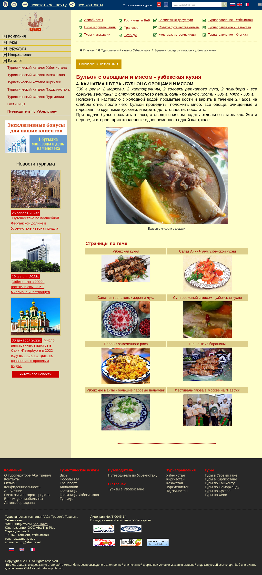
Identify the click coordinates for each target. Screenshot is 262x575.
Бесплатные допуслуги (176, 20)
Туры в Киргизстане (221, 479)
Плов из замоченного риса (126, 344)
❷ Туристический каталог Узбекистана (124, 50)
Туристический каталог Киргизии (34, 82)
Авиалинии (69, 487)
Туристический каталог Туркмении (35, 97)
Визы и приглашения (100, 27)
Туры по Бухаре (218, 491)
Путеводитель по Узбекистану (32, 111)
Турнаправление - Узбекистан (230, 20)
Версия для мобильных (23, 499)
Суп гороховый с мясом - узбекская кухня (207, 298)
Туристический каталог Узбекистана (37, 67)
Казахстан (174, 483)
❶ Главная (87, 50)
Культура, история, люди (177, 34)
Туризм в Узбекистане (126, 489)
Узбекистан (175, 475)
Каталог (12, 60)
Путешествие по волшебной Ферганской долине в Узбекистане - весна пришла (35, 223)
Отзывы (10, 483)
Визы (64, 475)
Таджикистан (177, 491)
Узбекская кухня (125, 251)
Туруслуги (14, 48)
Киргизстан (175, 479)
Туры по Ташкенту (220, 483)
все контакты (90, 4)
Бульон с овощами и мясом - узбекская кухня (185, 50)
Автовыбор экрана (19, 503)
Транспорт (132, 27)
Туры (9, 42)
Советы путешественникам (179, 27)
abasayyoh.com (53, 568)
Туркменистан (177, 487)
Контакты (12, 479)
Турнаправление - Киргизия (228, 34)
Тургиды (130, 35)
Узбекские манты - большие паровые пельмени (126, 390)
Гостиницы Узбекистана (79, 495)
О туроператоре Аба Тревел (27, 475)
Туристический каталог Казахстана (36, 75)
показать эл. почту (48, 4)
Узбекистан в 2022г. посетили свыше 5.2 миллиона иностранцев (30, 287)
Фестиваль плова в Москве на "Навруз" (207, 390)
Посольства (69, 479)
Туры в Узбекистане (221, 475)
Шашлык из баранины (207, 344)
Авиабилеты (93, 20)
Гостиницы (16, 104)
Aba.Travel (40, 524)
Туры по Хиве (216, 495)
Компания (14, 36)
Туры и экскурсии (97, 34)
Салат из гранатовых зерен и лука (125, 298)
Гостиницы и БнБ (137, 20)
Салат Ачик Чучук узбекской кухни (207, 251)
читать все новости (35, 374)
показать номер (23, 538)
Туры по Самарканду (222, 487)
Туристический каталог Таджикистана (38, 89)
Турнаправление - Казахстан (229, 27)
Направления (17, 54)
